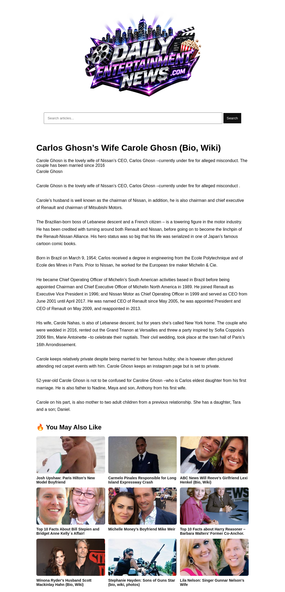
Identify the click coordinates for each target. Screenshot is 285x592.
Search (232, 118)
